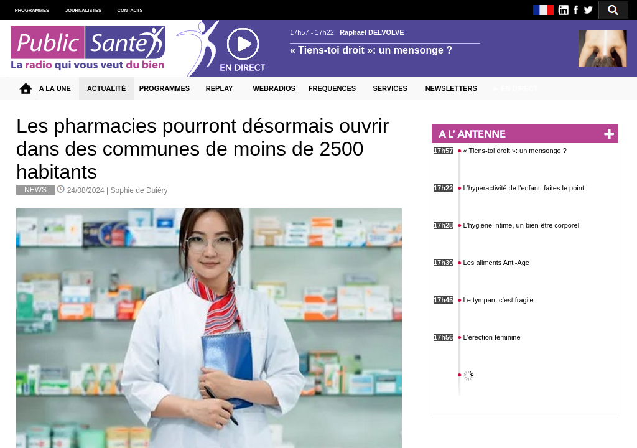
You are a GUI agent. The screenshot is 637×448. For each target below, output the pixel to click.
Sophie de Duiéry (139, 190)
